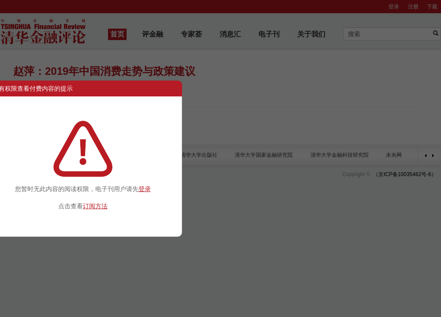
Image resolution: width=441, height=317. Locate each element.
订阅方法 (95, 206)
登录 (144, 188)
